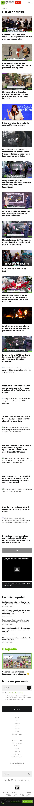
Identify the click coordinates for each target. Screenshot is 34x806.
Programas (17, 723)
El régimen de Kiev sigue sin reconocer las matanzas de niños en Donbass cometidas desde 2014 (15, 298)
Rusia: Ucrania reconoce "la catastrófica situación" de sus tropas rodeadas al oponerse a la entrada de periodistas (16, 152)
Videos (17, 726)
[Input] (17, 688)
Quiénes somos (17, 743)
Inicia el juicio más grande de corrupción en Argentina (15, 124)
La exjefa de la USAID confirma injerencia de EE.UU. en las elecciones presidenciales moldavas (16, 358)
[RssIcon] (25, 780)
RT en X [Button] (17, 709)
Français (15, 794)
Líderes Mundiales (17, 734)
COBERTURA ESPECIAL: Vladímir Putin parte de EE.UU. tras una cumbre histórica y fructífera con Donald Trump (16, 479)
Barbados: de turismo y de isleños (14, 269)
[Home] (3, 2)
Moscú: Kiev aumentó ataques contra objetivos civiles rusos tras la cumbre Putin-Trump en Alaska (16, 389)
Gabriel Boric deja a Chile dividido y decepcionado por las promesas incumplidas (16, 65)
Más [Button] (17, 550)
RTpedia (17, 731)
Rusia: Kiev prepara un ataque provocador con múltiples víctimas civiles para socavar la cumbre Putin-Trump (16, 539)
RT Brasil (14, 792)
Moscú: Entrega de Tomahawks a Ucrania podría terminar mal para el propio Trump (16, 242)
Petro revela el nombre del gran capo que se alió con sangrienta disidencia (15, 621)
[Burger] (31, 2)
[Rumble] (8, 780)
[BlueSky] (21, 780)
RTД (9, 796)
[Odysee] (12, 780)
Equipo (17, 749)
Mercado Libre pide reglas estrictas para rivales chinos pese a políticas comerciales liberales (15, 95)
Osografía (9, 649)
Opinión (17, 729)
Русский (29, 794)
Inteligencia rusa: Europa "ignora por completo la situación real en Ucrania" (16, 603)
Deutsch (28, 792)
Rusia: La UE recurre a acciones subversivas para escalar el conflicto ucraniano (16, 213)
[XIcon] (15, 780)
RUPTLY (16, 796)
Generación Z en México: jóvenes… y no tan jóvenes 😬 (15, 673)
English (8, 794)
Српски (22, 794)
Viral (17, 720)
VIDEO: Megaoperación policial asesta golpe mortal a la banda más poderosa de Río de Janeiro (16, 612)
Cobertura (17, 751)
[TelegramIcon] (18, 780)
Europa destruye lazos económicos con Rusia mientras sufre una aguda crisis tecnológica (16, 183)
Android (17, 766)
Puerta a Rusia (25, 796)
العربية (21, 792)
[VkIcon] (5, 780)
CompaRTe (6, 792)
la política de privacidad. (16, 693)
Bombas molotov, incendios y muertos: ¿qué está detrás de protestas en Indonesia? (15, 328)
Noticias (17, 717)
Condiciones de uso (17, 757)
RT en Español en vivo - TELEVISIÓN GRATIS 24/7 (17, 585)
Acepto (14, 693)
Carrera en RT (17, 754)
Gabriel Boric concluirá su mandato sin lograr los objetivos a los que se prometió (17, 36)
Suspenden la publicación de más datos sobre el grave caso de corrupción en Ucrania (16, 630)
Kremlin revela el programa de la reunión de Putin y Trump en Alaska (16, 509)
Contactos (17, 746)
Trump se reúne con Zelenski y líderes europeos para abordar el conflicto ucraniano (16, 418)
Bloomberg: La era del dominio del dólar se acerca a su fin (16, 639)
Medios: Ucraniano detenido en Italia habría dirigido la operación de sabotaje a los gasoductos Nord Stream (16, 448)
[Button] (29, 2)
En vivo (18, 3)
